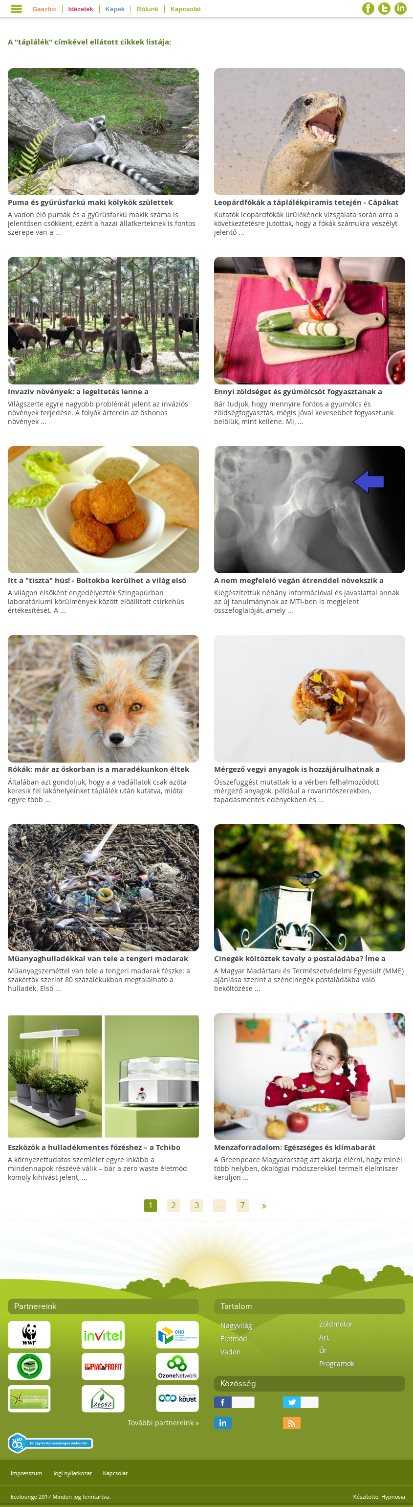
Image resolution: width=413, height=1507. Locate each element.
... (219, 1206)
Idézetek (80, 9)
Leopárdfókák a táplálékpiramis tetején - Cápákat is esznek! (306, 207)
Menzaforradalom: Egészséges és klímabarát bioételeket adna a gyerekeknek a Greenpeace (300, 1152)
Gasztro (44, 9)
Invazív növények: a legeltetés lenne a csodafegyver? (78, 396)
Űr (323, 1350)
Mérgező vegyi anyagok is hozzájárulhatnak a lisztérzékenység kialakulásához (297, 774)
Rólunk (147, 9)
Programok (336, 1363)
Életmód (233, 1338)
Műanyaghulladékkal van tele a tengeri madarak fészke (98, 963)
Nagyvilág (236, 1325)
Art (324, 1337)
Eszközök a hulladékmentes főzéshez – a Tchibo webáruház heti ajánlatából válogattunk (94, 1152)
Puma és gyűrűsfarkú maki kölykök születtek (90, 202)
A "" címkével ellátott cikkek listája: (89, 42)
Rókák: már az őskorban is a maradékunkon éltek (98, 769)
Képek (115, 9)
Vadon (230, 1351)
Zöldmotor (336, 1323)
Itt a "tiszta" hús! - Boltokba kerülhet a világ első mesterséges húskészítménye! (97, 585)
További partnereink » (163, 1422)
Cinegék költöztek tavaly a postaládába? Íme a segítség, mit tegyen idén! (300, 963)
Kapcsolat (186, 9)
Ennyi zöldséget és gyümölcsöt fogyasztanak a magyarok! (298, 396)
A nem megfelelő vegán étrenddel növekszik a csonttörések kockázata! (299, 585)
